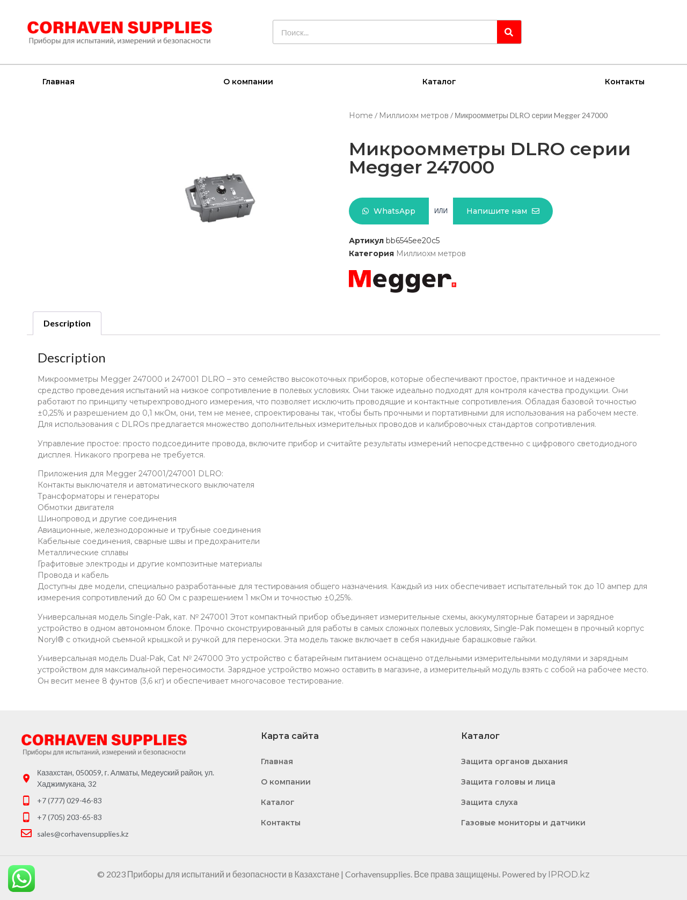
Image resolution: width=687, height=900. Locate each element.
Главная (58, 81)
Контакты (625, 81)
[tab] (67, 323)
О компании (248, 81)
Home (361, 115)
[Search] (509, 31)
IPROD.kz (569, 874)
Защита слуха (489, 802)
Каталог (439, 81)
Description (67, 322)
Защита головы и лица (508, 781)
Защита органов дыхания (514, 761)
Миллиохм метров (414, 115)
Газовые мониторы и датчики (523, 822)
